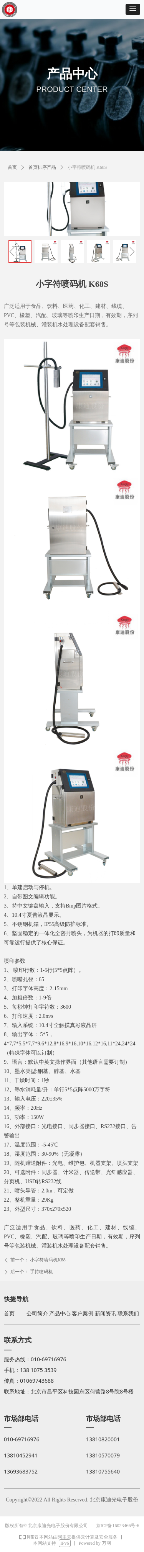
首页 (12, 167)
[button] (133, 9)
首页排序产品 (42, 167)
